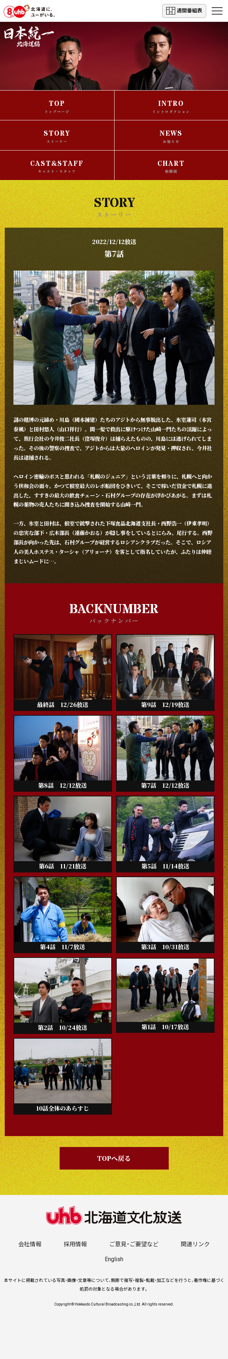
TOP (57, 106)
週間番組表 (184, 10)
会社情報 (29, 1244)
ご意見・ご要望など (134, 1244)
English (114, 1259)
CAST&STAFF (57, 166)
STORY (57, 136)
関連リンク (195, 1244)
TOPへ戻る (114, 1158)
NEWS (171, 136)
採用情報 (75, 1244)
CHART (171, 166)
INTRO (171, 106)
